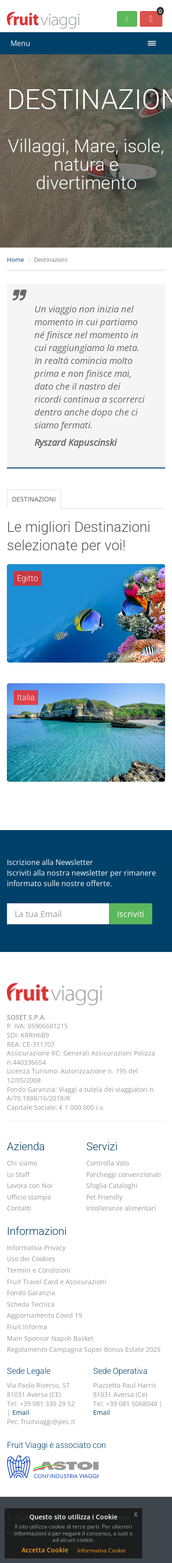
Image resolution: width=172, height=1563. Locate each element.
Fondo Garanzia (31, 1292)
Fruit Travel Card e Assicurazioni (56, 1281)
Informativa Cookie (102, 1550)
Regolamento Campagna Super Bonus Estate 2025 (84, 1349)
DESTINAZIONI (34, 499)
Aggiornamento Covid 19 (44, 1315)
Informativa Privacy (36, 1247)
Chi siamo (22, 1163)
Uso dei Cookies (31, 1258)
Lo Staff (18, 1174)
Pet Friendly (104, 1197)
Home (15, 259)
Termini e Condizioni (39, 1270)
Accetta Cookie (45, 1550)
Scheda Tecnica (31, 1304)
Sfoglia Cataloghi (112, 1185)
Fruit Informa (27, 1326)
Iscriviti (130, 913)
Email (20, 1412)
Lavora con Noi (29, 1185)
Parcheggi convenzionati (123, 1174)
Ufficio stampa (29, 1197)
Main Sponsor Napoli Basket (50, 1338)
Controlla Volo (107, 1163)
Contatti (19, 1208)
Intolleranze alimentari (121, 1208)
